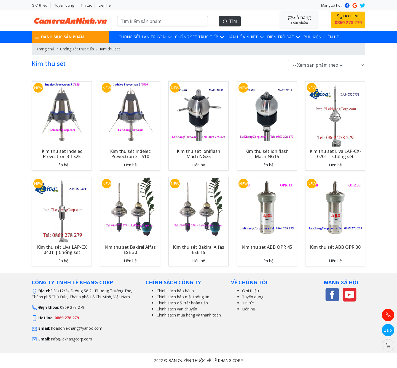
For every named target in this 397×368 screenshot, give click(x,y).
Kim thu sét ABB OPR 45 (267, 247)
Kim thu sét (110, 49)
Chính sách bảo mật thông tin (183, 296)
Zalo (388, 330)
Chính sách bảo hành (175, 290)
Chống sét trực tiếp (200, 36)
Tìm (229, 21)
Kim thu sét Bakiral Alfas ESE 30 (130, 249)
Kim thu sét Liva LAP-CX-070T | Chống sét (335, 153)
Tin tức (86, 5)
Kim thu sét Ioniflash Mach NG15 (267, 153)
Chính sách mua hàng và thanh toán (189, 315)
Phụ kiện (312, 36)
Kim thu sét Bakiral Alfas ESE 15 (198, 249)
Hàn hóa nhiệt (245, 36)
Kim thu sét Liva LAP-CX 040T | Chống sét (62, 249)
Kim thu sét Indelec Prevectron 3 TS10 (130, 153)
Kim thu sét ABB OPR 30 (335, 247)
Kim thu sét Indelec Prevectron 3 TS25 (62, 153)
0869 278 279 (67, 317)
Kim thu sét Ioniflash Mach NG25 (198, 153)
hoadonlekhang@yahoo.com (76, 328)
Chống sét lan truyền (145, 36)
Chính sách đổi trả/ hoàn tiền (182, 302)
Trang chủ (45, 49)
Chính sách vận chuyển (177, 309)
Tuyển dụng (64, 5)
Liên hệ (105, 5)
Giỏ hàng (299, 20)
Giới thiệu (39, 5)
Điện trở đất (284, 36)
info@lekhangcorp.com (71, 339)
